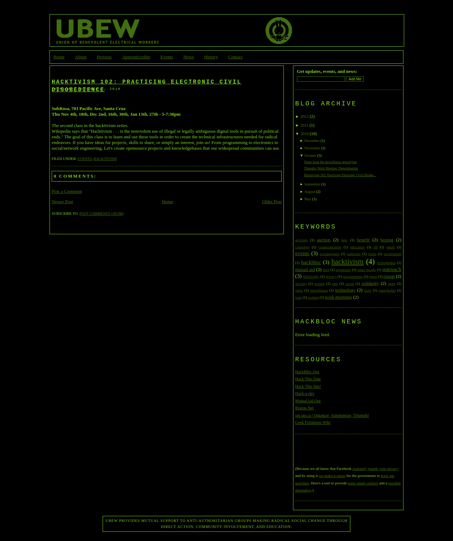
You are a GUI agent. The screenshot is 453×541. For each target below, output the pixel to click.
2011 (304, 125)
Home (59, 56)
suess (299, 290)
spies (391, 284)
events (85, 159)
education (357, 247)
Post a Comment (67, 191)
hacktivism (104, 159)
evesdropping (329, 254)
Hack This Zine (308, 379)
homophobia (386, 263)
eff (375, 247)
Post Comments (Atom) (101, 213)
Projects (104, 56)
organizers (343, 270)
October (310, 155)
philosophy (311, 276)
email (390, 247)
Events (166, 56)
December (312, 141)
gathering (354, 254)
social (349, 284)
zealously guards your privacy (375, 468)
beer (344, 240)
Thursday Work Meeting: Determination (331, 168)
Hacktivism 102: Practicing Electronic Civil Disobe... (340, 175)
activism (301, 240)
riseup (389, 276)
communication (330, 247)
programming (353, 276)
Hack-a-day (305, 393)
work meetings (338, 297)
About (81, 56)
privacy (331, 276)
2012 (304, 116)
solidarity (370, 283)
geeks (372, 254)
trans (367, 290)
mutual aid (305, 269)
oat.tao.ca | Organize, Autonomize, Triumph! (332, 415)
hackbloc (311, 262)
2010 (304, 134)
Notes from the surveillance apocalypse (330, 162)
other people (366, 270)
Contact (235, 56)
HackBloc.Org (307, 372)
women (313, 297)
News (188, 56)
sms (335, 284)
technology (345, 290)
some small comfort (363, 483)
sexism (319, 284)
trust (298, 297)
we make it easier (332, 475)
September (312, 184)
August (309, 192)
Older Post (272, 201)
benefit (363, 239)
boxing (386, 239)
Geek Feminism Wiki (313, 422)
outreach (391, 269)
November (312, 148)
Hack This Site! (308, 386)
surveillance (319, 290)
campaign (302, 247)
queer (373, 276)
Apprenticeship (136, 56)
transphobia (386, 290)
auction (323, 239)
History (211, 56)
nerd (326, 270)
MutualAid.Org (308, 401)
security (301, 284)
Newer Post (62, 201)
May (307, 199)
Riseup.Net (304, 408)
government (392, 254)
